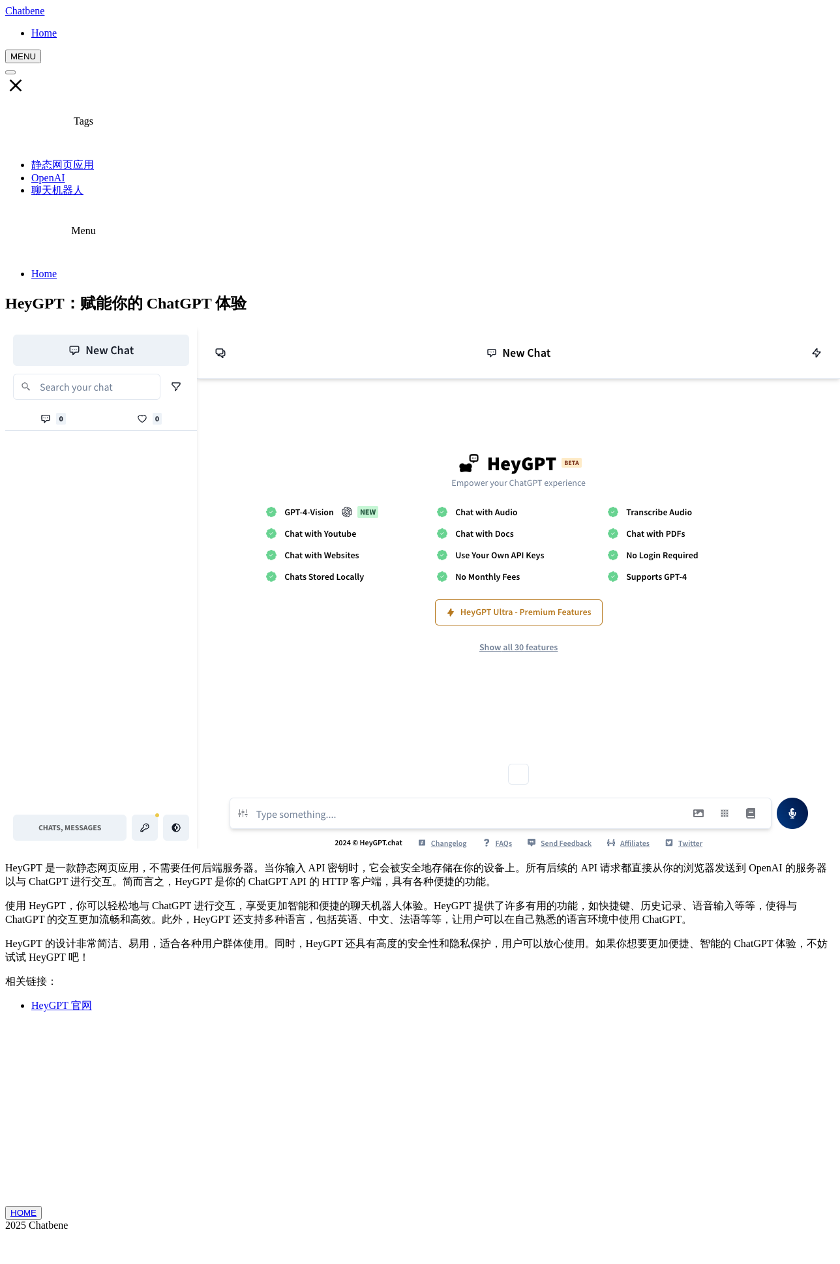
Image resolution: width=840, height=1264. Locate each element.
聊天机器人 (57, 190)
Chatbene (24, 10)
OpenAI (48, 177)
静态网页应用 (62, 164)
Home (44, 273)
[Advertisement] (420, 1114)
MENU (23, 56)
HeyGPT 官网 (61, 1005)
